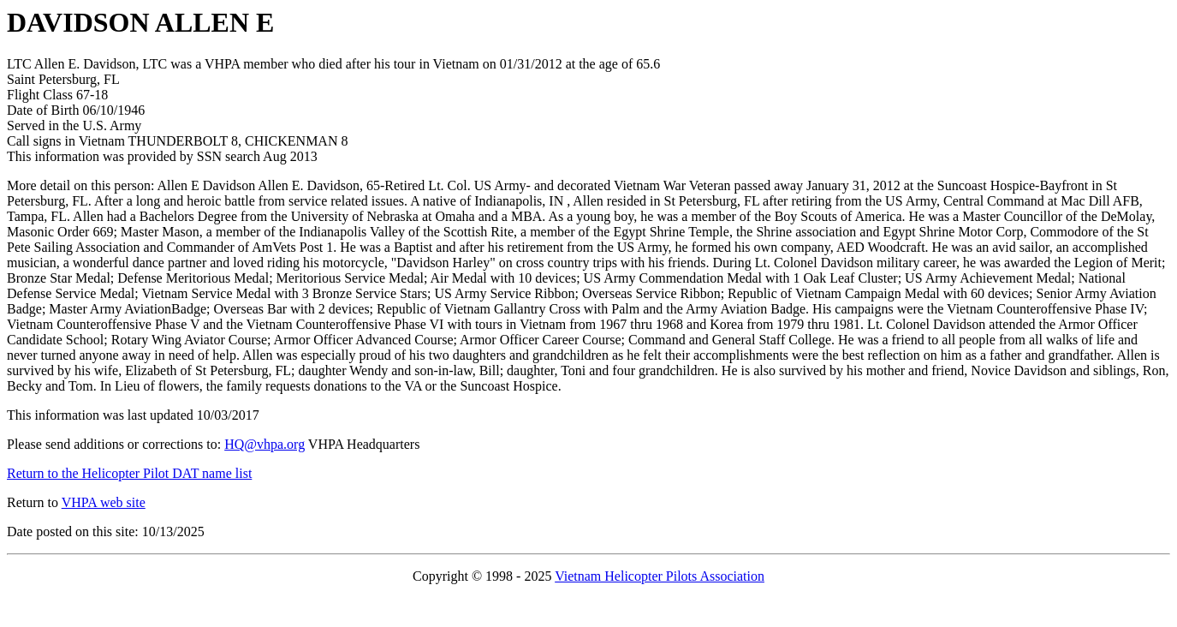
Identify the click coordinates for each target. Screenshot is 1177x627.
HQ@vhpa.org (264, 444)
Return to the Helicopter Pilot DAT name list (129, 473)
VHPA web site (104, 502)
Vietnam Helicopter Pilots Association (659, 576)
